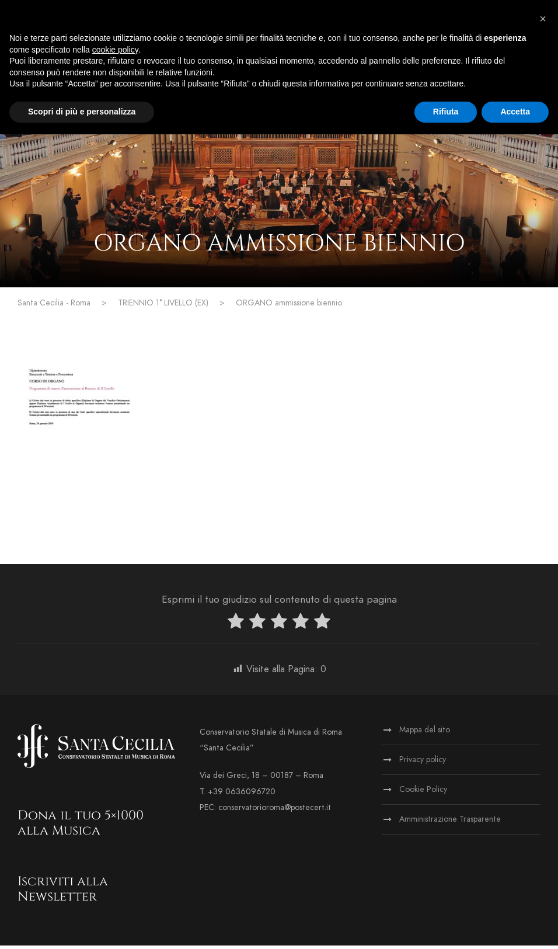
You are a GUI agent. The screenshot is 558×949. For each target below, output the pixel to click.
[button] (542, 18)
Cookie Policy (423, 792)
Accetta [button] (515, 111)
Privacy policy (422, 763)
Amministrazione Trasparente (450, 822)
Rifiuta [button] (446, 111)
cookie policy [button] (115, 49)
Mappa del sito (424, 733)
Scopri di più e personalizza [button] (81, 111)
